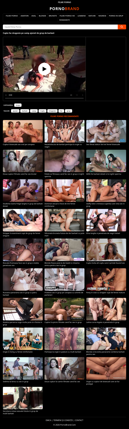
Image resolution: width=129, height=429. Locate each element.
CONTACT (79, 420)
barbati (24, 111)
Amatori (25, 15)
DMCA (48, 420)
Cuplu (42, 111)
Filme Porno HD (67, 15)
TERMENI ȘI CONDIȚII (63, 420)
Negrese (102, 15)
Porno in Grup (116, 15)
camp (34, 111)
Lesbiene (82, 15)
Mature (92, 15)
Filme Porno (12, 15)
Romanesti (64, 20)
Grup (18, 105)
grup (68, 111)
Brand (64, 8)
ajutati (15, 111)
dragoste (52, 111)
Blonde (42, 15)
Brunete (53, 15)
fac (61, 111)
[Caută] (122, 27)
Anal (33, 15)
